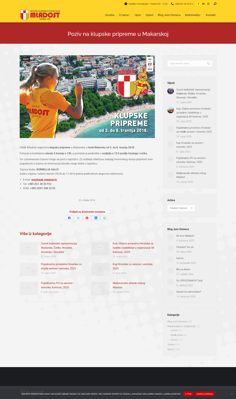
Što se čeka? (183, 269)
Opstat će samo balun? (188, 291)
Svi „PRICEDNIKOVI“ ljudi (189, 280)
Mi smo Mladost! (185, 235)
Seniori (174, 339)
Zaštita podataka (205, 394)
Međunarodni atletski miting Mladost (129, 285)
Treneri (171, 344)
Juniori (174, 330)
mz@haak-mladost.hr (44, 179)
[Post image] (29, 248)
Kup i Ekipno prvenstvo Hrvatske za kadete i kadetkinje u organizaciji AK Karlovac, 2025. (133, 248)
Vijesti (26, 59)
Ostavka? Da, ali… (185, 247)
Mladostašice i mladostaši (181, 326)
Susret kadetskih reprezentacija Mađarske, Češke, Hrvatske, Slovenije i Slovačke (59, 248)
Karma (179, 258)
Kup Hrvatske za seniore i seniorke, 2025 (133, 266)
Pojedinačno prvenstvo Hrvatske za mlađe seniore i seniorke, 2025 (61, 266)
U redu (188, 394)
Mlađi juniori (177, 335)
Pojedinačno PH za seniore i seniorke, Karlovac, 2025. (57, 285)
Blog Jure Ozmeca (177, 321)
